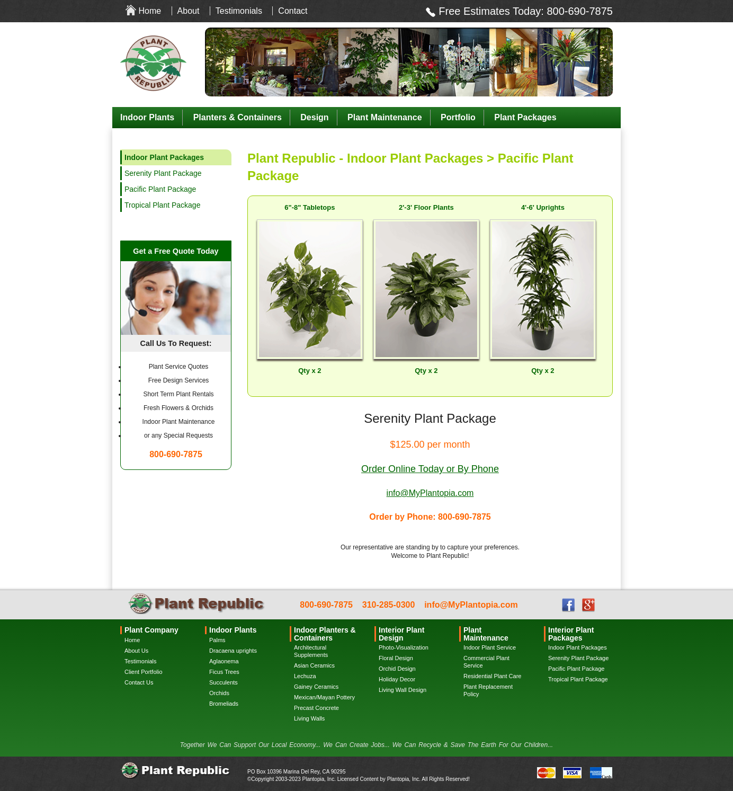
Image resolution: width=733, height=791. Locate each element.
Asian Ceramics (314, 665)
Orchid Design (397, 668)
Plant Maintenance (384, 117)
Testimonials (239, 10)
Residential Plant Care (492, 676)
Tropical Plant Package (162, 205)
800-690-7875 (580, 11)
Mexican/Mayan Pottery (324, 697)
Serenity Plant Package (163, 173)
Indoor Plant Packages (577, 647)
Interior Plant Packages (571, 634)
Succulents (223, 682)
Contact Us (138, 682)
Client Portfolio (143, 672)
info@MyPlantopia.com (430, 492)
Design (314, 117)
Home (149, 10)
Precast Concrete (316, 708)
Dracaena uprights (233, 650)
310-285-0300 (388, 604)
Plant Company (151, 630)
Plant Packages (525, 117)
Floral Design (396, 658)
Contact (292, 10)
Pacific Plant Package (160, 189)
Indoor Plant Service (489, 647)
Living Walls (309, 718)
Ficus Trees (224, 672)
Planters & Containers (237, 117)
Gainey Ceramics (316, 686)
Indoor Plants (147, 117)
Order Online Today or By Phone (430, 469)
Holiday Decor (397, 679)
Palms (217, 640)
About (188, 10)
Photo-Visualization (403, 647)
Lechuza (305, 676)
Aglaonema (224, 661)
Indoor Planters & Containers (325, 634)
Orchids (219, 693)
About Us (136, 650)
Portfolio (458, 117)
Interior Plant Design (401, 634)
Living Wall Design (402, 690)
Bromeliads (223, 703)
